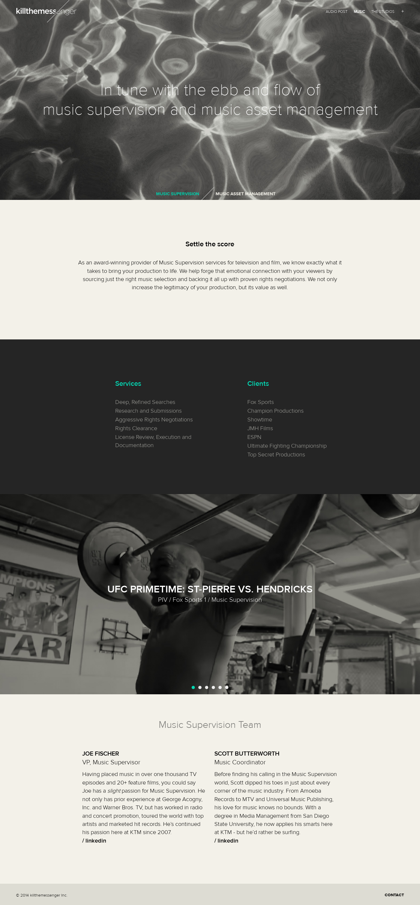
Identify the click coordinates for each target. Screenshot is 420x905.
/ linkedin (94, 840)
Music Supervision (177, 194)
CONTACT (394, 895)
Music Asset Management (246, 194)
